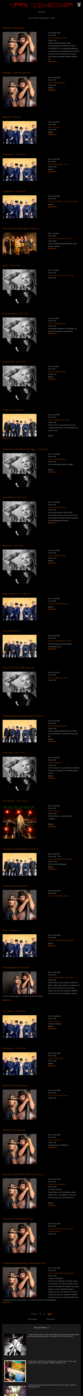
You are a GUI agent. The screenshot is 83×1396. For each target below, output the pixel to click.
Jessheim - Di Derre (14, 186)
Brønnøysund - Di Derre (16, 575)
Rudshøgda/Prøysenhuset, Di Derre (23, 694)
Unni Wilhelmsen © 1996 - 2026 (41, 1380)
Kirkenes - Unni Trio (14, 729)
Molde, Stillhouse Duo (15, 859)
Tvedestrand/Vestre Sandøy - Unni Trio (25, 435)
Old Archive (50, 1277)
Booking (41, 12)
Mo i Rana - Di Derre (14, 979)
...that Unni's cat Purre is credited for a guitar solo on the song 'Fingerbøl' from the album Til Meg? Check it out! (52, 1320)
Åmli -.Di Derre (11, 902)
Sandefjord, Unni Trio (15, 482)
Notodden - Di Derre (14, 150)
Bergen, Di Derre (12, 114)
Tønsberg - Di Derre (14, 1015)
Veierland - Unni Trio (14, 352)
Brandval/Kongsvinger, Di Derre (20, 222)
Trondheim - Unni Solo (15, 776)
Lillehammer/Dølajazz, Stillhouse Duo (24, 1224)
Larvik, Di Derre (11, 611)
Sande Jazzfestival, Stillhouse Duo (23, 1137)
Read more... (42, 56)
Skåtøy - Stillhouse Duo (16, 71)
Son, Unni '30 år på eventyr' (19, 647)
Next (50, 1272)
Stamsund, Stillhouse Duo (18, 1181)
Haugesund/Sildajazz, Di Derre (20, 823)
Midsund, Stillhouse (14, 1094)
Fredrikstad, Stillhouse (16, 938)
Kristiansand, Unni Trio (15, 305)
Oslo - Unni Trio (11, 258)
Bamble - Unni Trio (13, 528)
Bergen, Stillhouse (13, 28)
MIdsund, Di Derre (13, 398)
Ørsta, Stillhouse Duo (15, 1051)
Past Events (32, 1277)
